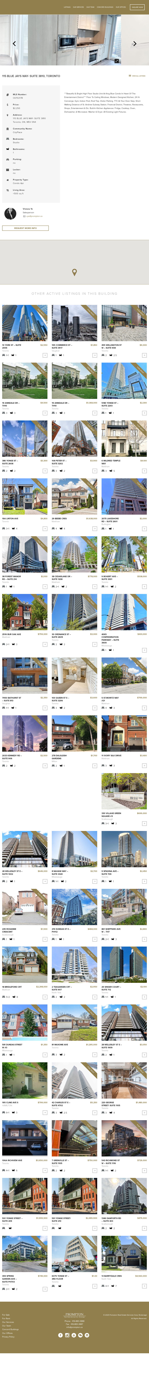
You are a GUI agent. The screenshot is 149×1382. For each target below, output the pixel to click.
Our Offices (121, 7)
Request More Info (25, 228)
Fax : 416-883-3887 (74, 1324)
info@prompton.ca (74, 1327)
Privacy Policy (8, 1336)
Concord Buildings (105, 7)
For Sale (6, 1315)
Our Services (8, 1322)
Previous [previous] (14, 42)
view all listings (137, 76)
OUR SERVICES (78, 7)
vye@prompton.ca (34, 216)
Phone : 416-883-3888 (74, 1321)
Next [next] (135, 42)
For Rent (6, 1318)
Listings (67, 7)
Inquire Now (137, 7)
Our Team (90, 7)
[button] (74, 273)
